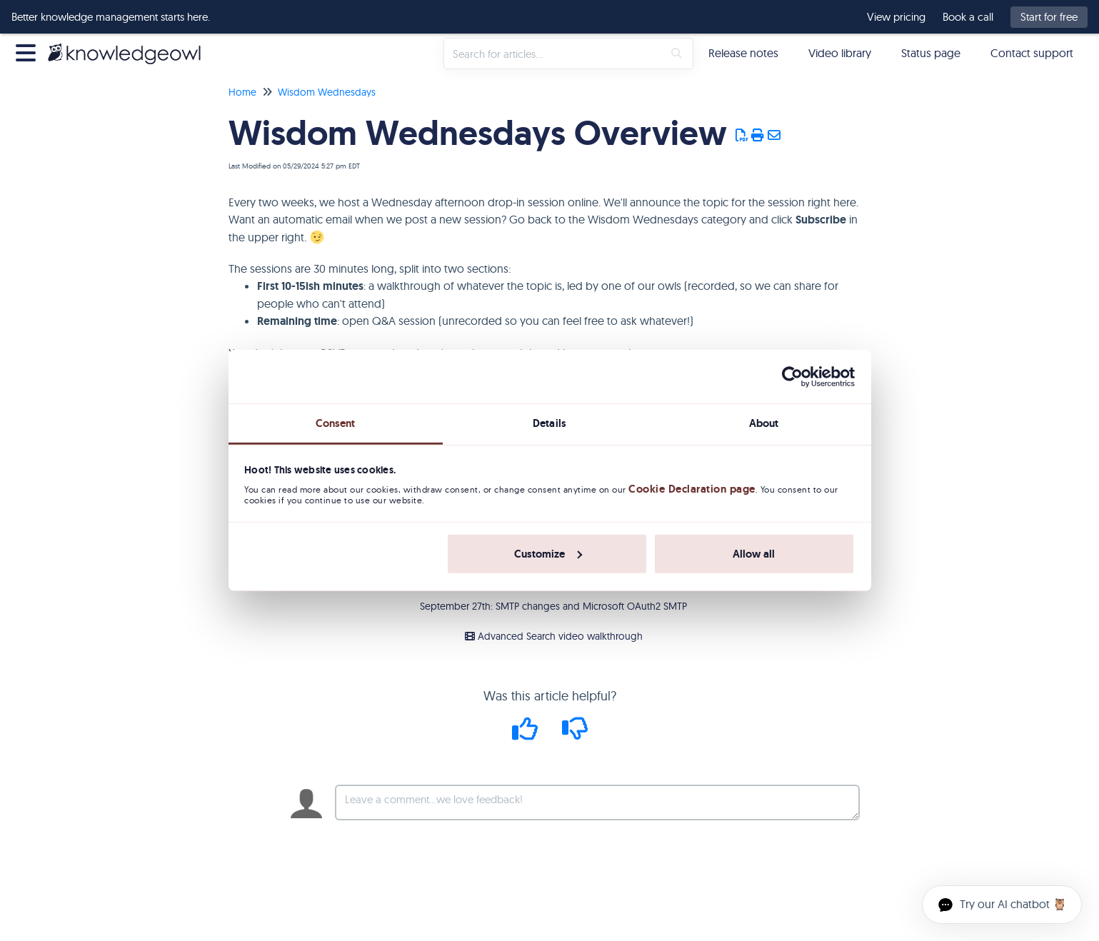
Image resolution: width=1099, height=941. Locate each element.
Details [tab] (549, 423)
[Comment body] (597, 802)
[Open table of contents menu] (28, 51)
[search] (553, 54)
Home (242, 92)
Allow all (754, 554)
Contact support (1031, 53)
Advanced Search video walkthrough (554, 636)
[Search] (677, 54)
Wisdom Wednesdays (327, 92)
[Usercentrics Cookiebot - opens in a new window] (792, 376)
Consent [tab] (336, 423)
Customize (548, 554)
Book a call (968, 17)
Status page (930, 53)
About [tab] (764, 423)
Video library (839, 53)
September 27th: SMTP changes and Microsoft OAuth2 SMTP (553, 606)
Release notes (743, 53)
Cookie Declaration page (692, 489)
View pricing (896, 17)
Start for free (1049, 17)
